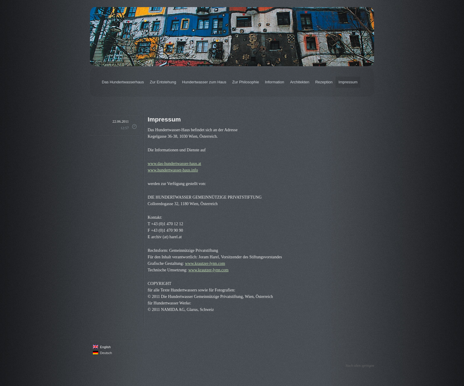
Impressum (348, 82)
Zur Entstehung (163, 82)
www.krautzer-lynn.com (205, 263)
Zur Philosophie (245, 82)
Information (274, 82)
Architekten (299, 82)
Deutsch (102, 353)
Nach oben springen (359, 366)
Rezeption (324, 82)
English (102, 347)
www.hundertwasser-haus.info (173, 170)
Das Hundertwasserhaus (123, 82)
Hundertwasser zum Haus (204, 82)
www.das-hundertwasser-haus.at (174, 163)
